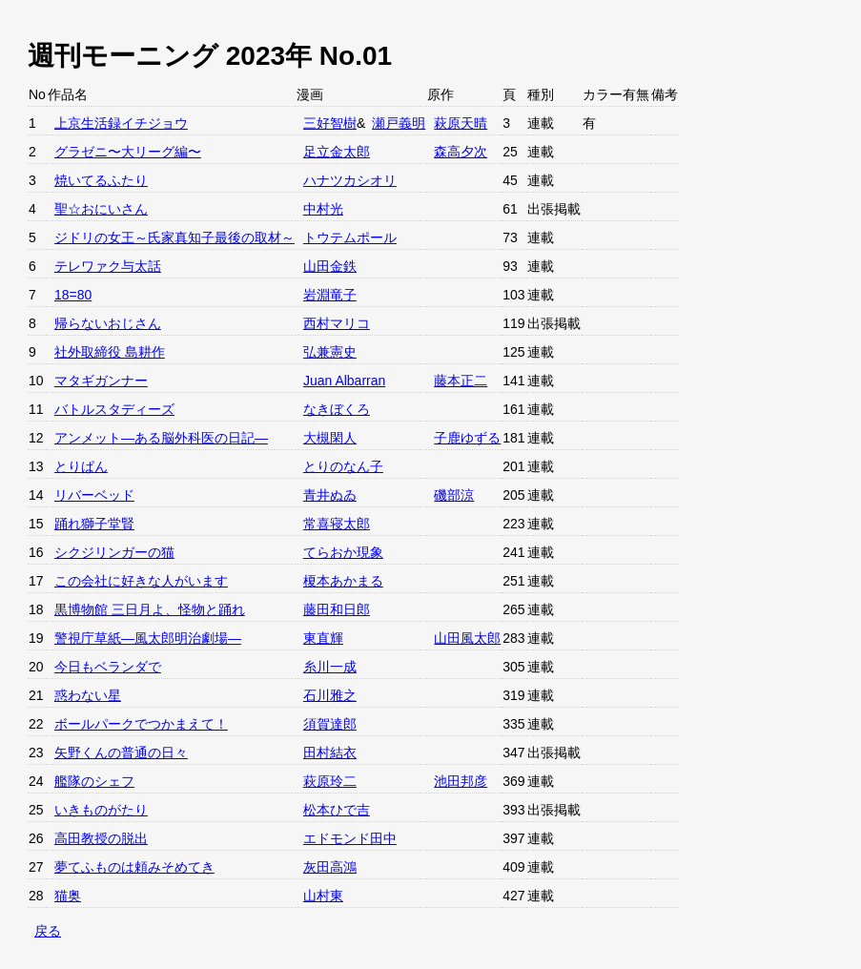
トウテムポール (350, 237)
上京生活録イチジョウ (121, 123)
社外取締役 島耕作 (109, 352)
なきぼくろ (336, 409)
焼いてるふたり (101, 180)
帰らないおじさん (107, 323)
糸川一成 (330, 666)
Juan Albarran (344, 380)
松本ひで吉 (336, 809)
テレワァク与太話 (107, 266)
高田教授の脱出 (101, 838)
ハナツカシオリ (350, 180)
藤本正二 (460, 380)
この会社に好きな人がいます (141, 580)
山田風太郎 (467, 638)
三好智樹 (330, 123)
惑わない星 (87, 695)
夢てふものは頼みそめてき (134, 867)
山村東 (323, 895)
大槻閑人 (330, 437)
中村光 (323, 208)
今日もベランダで (107, 666)
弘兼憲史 (330, 352)
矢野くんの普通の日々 (121, 752)
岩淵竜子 (330, 294)
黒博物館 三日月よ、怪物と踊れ (149, 609)
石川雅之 (330, 695)
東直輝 (323, 638)
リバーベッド (94, 495)
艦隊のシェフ (94, 781)
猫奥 (67, 895)
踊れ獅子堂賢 (94, 523)
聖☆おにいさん (101, 208)
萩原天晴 (460, 123)
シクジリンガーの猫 (114, 552)
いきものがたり (101, 809)
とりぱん (81, 466)
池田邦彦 (460, 781)
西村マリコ (336, 323)
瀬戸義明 (398, 123)
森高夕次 (460, 151)
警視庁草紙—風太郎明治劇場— (147, 638)
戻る (47, 930)
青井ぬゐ (330, 495)
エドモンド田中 (350, 838)
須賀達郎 (330, 724)
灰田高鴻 (330, 867)
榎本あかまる (343, 580)
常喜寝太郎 (336, 523)
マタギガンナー (101, 380)
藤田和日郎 (336, 609)
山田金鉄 (330, 266)
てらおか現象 (343, 552)
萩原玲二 (330, 781)
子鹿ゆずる (467, 437)
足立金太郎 (336, 151)
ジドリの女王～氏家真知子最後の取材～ (174, 237)
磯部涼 (454, 495)
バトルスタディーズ (114, 409)
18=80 (73, 294)
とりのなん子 (343, 466)
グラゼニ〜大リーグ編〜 (127, 151)
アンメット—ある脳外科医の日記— (161, 437)
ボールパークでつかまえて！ (141, 724)
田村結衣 (330, 752)
